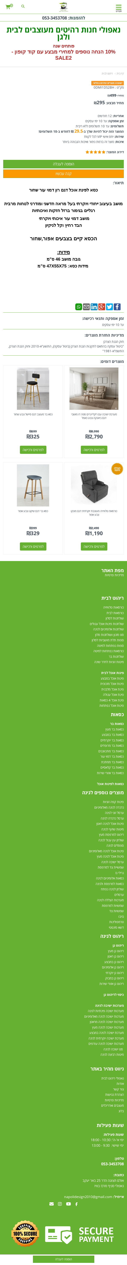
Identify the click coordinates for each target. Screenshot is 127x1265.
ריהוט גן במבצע (114, 962)
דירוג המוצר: (115, 152)
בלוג (121, 1111)
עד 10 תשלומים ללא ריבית (92, 126)
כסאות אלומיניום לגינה (110, 878)
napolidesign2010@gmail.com (88, 1196)
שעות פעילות (110, 1125)
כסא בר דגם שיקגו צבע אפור (33, 511)
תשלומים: (116, 126)
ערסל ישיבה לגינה (112, 862)
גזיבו (121, 916)
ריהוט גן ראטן (116, 956)
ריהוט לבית (107, 73)
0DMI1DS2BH (104, 87)
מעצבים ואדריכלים (112, 1105)
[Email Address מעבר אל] (51, 1204)
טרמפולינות (116, 922)
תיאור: (118, 182)
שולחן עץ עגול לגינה (111, 840)
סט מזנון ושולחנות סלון (109, 634)
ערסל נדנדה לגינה (112, 818)
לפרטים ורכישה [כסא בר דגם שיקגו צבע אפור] (33, 546)
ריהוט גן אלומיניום (113, 967)
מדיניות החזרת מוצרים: (104, 335)
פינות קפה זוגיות (113, 802)
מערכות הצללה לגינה (110, 900)
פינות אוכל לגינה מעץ (110, 856)
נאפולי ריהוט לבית (112, 1078)
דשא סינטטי (116, 927)
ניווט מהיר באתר (107, 1068)
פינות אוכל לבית (112, 673)
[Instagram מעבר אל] (60, 1204)
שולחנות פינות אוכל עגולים (107, 624)
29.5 (78, 131)
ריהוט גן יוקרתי (115, 973)
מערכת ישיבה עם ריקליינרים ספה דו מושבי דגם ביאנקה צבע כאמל (94, 416)
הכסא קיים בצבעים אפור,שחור (63, 238)
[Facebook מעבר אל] (76, 1204)
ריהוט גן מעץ (116, 951)
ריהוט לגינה (112, 935)
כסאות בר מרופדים (111, 745)
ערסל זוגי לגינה (114, 813)
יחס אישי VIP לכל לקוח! (99, 136)
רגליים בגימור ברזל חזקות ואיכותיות (63, 210)
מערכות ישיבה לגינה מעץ (108, 1027)
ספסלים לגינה (115, 845)
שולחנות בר (116, 656)
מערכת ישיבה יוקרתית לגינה (106, 1038)
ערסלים (119, 894)
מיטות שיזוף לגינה (112, 829)
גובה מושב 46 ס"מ (63, 259)
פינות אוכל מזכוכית (112, 683)
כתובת (119, 1175)
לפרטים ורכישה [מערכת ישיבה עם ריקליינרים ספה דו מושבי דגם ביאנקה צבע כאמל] (94, 449)
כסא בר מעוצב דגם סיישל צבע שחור (33, 414)
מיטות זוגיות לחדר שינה (109, 662)
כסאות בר (117, 724)
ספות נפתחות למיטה (110, 645)
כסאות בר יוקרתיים (112, 740)
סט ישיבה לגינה (113, 1049)
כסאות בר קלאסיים (112, 767)
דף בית (120, 73)
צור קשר (118, 1089)
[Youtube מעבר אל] (68, 1204)
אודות (120, 1083)
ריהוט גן (118, 945)
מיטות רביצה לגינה (112, 1054)
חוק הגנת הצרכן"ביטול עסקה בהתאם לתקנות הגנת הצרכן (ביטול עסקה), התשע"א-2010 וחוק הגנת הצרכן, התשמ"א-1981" (66, 346)
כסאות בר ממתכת (112, 762)
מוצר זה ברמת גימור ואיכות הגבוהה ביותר (88, 142)
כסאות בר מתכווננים (110, 751)
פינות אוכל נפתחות (111, 705)
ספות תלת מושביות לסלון (108, 640)
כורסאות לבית (115, 613)
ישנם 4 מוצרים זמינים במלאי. (107, 83)
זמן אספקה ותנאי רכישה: (103, 318)
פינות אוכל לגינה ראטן (110, 823)
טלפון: (119, 1158)
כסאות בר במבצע (113, 734)
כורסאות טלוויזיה (113, 607)
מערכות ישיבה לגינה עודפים (106, 1043)
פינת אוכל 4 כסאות (112, 700)
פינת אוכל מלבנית (112, 689)
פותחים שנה (63, 46)
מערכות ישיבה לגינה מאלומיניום (104, 1016)
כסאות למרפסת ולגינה (110, 884)
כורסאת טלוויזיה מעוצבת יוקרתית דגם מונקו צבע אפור (94, 513)
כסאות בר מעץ (114, 729)
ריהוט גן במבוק (114, 978)
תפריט (119, 11)
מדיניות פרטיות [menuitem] (114, 575)
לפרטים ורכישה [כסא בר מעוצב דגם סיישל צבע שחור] (33, 449)
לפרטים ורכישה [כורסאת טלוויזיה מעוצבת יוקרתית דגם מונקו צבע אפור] (94, 546)
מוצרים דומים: (112, 361)
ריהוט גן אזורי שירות (111, 983)
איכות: (119, 142)
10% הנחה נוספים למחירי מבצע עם (76, 52)
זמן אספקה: (115, 121)
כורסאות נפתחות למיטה (108, 651)
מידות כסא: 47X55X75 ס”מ (63, 266)
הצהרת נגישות (114, 1094)
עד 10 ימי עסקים (96, 121)
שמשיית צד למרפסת (111, 867)
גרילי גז (119, 873)
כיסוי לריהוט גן (114, 994)
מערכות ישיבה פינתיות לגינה (106, 1011)
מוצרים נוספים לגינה (103, 792)
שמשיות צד (116, 911)
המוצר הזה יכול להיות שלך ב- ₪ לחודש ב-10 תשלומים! (81, 131)
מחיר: (116, 96)
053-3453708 (54, 18)
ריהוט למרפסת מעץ (111, 834)
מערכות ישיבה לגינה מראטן (107, 1022)
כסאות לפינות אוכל (110, 784)
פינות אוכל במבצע (112, 678)
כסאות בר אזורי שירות (110, 773)
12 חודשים (105, 116)
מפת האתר (112, 570)
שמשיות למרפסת (113, 905)
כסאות (117, 714)
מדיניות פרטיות (114, 1100)
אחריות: (118, 116)
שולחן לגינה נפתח (112, 889)
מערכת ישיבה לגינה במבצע (106, 1032)
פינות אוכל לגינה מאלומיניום (106, 851)
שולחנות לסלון (115, 618)
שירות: (119, 136)
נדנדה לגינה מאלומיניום (109, 807)
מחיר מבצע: (115, 103)
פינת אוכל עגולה (113, 694)
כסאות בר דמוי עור (112, 756)
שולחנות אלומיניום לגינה (108, 629)
